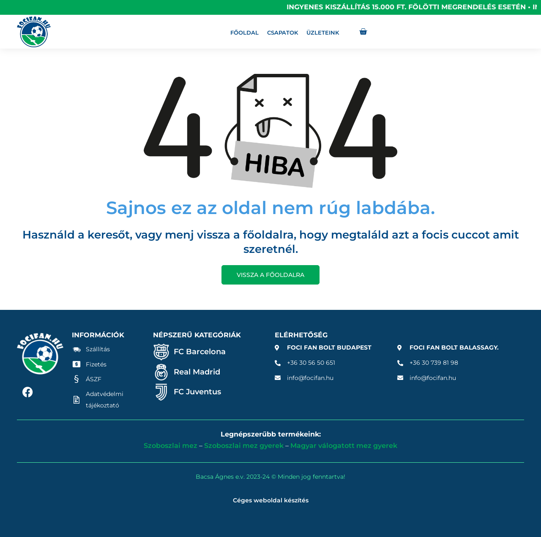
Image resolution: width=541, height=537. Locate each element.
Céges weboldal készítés (271, 500)
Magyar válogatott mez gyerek (343, 446)
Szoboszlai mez (170, 446)
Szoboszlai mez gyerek (244, 446)
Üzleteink (322, 32)
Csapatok (282, 32)
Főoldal (244, 32)
